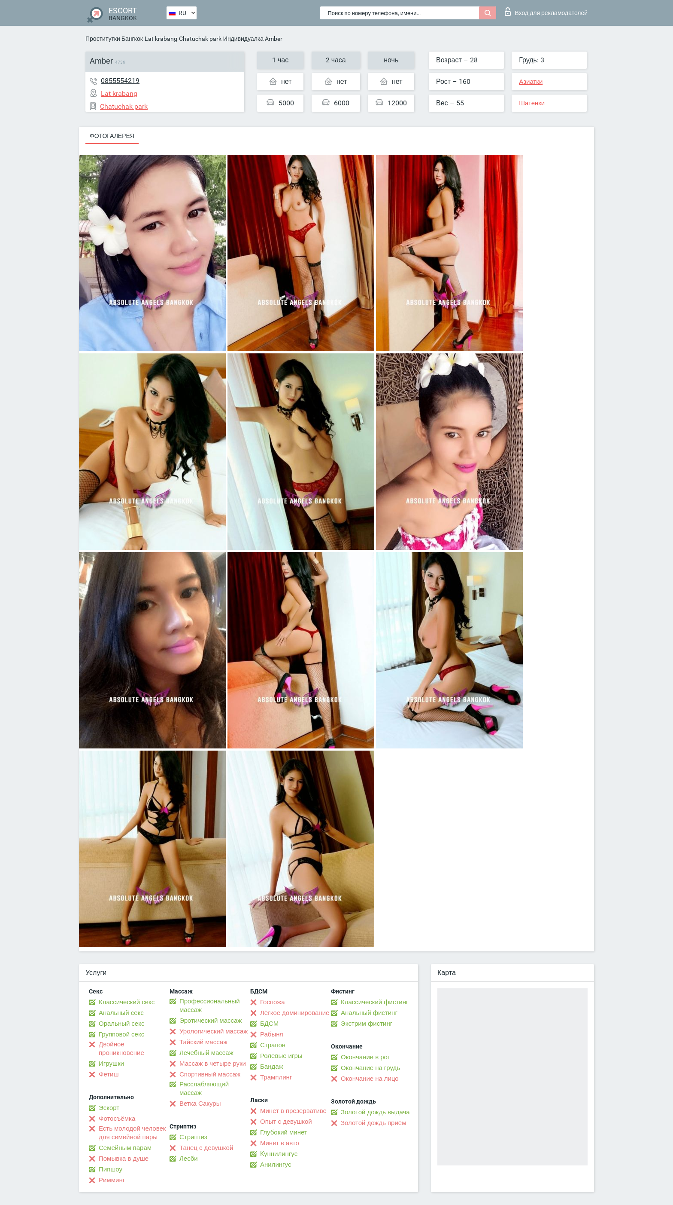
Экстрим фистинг (366, 1023)
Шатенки (532, 103)
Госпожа (272, 1002)
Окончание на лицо (370, 1078)
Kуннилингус (278, 1154)
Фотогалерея (112, 135)
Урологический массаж (213, 1031)
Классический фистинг (374, 1002)
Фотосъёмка (117, 1118)
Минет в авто (279, 1143)
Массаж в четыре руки (212, 1063)
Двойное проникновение (121, 1048)
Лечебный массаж (206, 1053)
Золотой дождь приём (373, 1123)
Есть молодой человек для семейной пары (132, 1133)
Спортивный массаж (209, 1074)
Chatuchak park (200, 38)
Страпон (272, 1045)
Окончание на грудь (370, 1068)
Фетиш (109, 1074)
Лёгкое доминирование (294, 1013)
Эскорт (109, 1108)
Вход (546, 11)
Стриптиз (193, 1137)
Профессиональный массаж (209, 1005)
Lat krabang (161, 38)
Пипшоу (110, 1169)
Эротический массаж (210, 1020)
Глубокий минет (283, 1132)
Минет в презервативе (293, 1111)
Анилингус (275, 1164)
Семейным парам (125, 1148)
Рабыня (271, 1034)
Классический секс (127, 1002)
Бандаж (271, 1066)
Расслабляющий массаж (204, 1088)
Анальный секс (121, 1013)
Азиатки (531, 82)
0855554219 (120, 81)
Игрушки (111, 1063)
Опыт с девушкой (286, 1121)
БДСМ (269, 1023)
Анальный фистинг (369, 1013)
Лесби (188, 1158)
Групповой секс (121, 1034)
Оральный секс (121, 1023)
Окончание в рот (365, 1057)
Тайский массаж (203, 1042)
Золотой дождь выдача (375, 1112)
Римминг (112, 1180)
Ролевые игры (281, 1056)
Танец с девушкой (206, 1148)
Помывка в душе (124, 1158)
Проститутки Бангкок (114, 38)
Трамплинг (276, 1077)
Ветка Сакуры (200, 1103)
